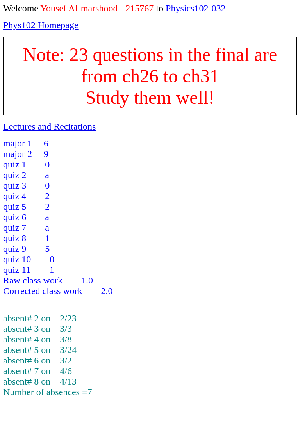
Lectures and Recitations (49, 126)
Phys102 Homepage (41, 25)
